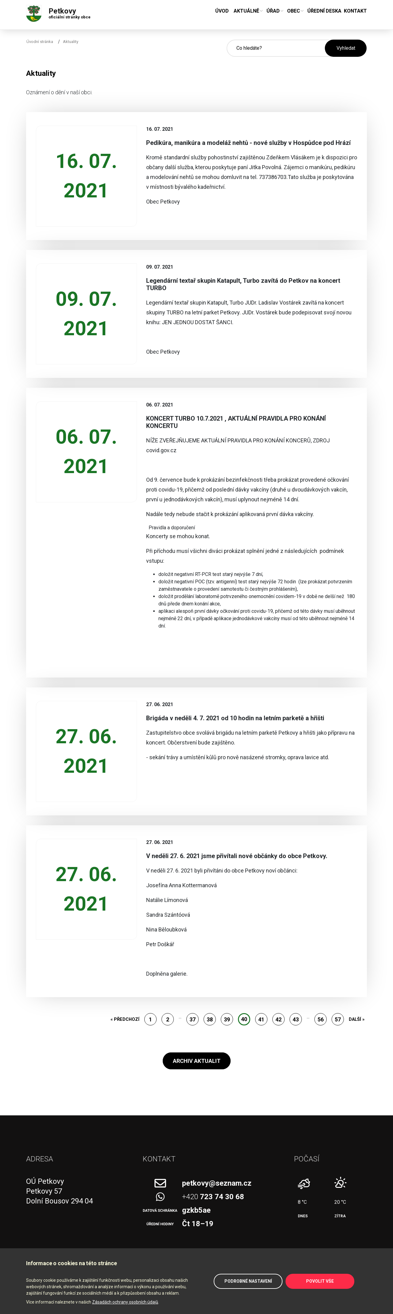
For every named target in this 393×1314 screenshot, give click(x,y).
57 (338, 1019)
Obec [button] (293, 11)
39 (227, 1019)
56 (320, 1019)
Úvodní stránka (39, 41)
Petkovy (70, 12)
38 (210, 1019)
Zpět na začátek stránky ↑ (381, 1293)
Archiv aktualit (196, 1061)
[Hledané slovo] (275, 48)
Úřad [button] (273, 11)
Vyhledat (346, 48)
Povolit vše (320, 1281)
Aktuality (70, 41)
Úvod (222, 11)
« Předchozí (125, 1019)
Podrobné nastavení (248, 1281)
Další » (356, 1019)
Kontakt (355, 11)
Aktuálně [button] (246, 11)
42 (278, 1019)
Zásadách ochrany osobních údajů (125, 1302)
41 (261, 1019)
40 (244, 1019)
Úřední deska (324, 11)
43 (296, 1019)
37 (192, 1019)
